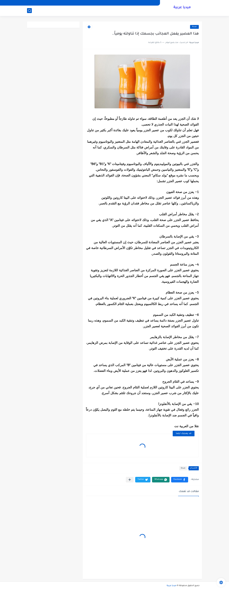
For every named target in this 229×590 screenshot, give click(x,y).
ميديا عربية (182, 8)
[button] (179, 479)
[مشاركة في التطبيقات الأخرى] (130, 479)
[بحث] (29, 10)
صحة (194, 27)
